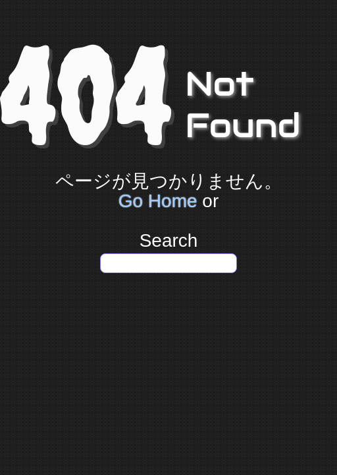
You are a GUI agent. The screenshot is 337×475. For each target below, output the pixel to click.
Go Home (157, 201)
